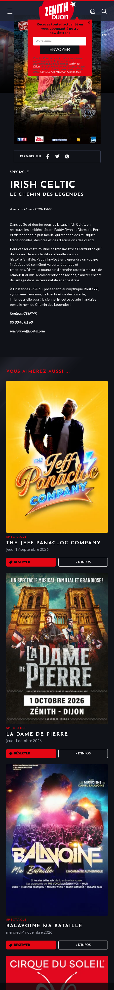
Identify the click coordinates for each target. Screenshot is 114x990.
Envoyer (59, 49)
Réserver (22, 562)
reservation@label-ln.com (27, 331)
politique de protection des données (60, 71)
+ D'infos (83, 562)
